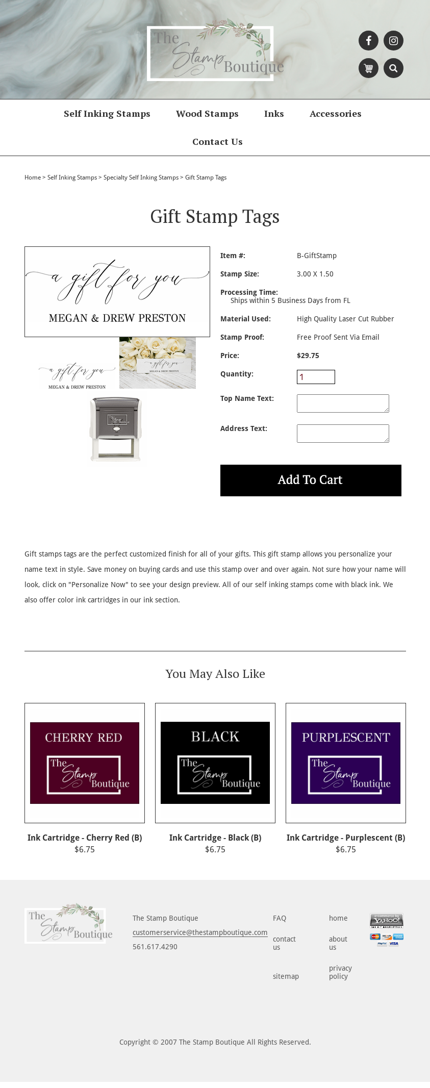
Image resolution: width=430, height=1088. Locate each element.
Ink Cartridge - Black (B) (215, 844)
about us (338, 949)
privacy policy (340, 978)
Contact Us (217, 141)
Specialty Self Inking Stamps (141, 177)
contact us (284, 949)
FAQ (279, 924)
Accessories (336, 113)
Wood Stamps (207, 113)
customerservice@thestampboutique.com (200, 938)
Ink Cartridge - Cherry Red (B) (85, 844)
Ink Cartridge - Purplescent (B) (346, 844)
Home (32, 177)
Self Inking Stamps (107, 113)
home (338, 924)
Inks (274, 113)
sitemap (286, 982)
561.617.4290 (155, 953)
